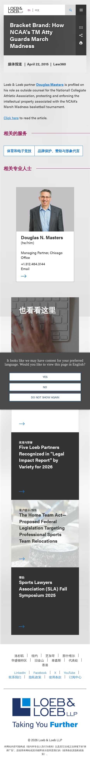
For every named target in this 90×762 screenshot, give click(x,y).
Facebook (40, 672)
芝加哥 (50, 655)
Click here (11, 117)
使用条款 (55, 677)
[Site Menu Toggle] (81, 10)
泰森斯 (56, 660)
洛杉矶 (19, 655)
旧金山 (39, 660)
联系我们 (15, 677)
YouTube (69, 672)
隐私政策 (35, 677)
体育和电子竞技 (19, 150)
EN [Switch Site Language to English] (29, 10)
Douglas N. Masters (42, 237)
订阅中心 (75, 677)
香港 (45, 665)
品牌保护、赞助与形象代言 (59, 150)
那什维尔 (69, 655)
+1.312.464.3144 (33, 263)
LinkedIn (20, 672)
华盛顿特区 (19, 660)
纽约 (35, 655)
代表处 (73, 660)
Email (25, 268)
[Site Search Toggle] (70, 10)
